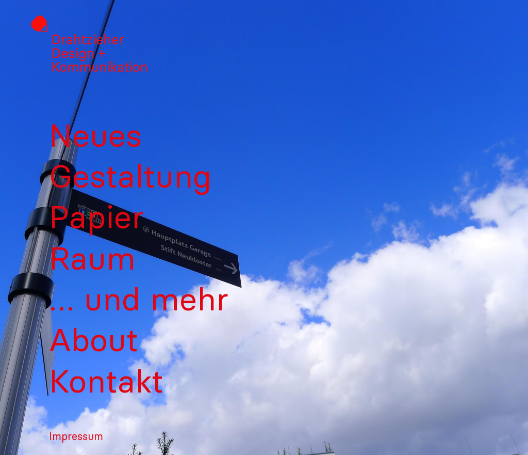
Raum (92, 258)
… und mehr (139, 299)
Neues (95, 135)
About (93, 339)
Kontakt (106, 381)
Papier (96, 217)
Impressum (76, 436)
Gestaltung (130, 176)
